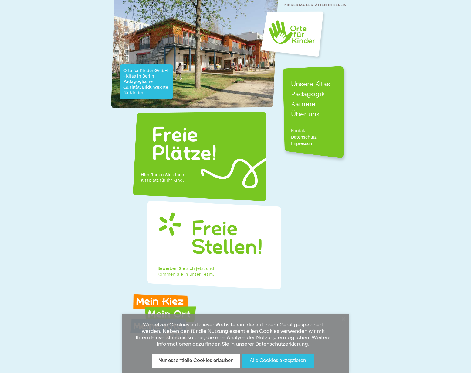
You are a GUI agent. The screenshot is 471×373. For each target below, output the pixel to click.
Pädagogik (308, 94)
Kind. (178, 180)
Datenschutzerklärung (281, 344)
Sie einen (174, 175)
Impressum (302, 144)
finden (157, 175)
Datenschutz (304, 137)
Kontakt (299, 131)
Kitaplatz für (153, 180)
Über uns (305, 114)
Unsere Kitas (310, 84)
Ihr (169, 180)
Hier (145, 175)
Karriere (303, 104)
